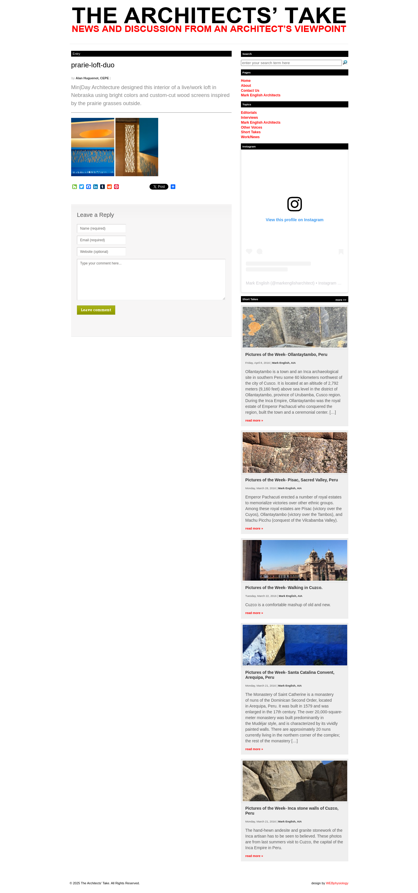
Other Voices (251, 127)
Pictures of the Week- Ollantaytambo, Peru (286, 354)
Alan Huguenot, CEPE (92, 78)
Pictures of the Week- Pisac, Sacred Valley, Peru (291, 480)
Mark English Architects (260, 95)
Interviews (249, 118)
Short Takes (251, 132)
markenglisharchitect (294, 283)
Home (246, 81)
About (246, 86)
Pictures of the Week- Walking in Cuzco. (283, 587)
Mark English (257, 283)
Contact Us (250, 91)
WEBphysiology (337, 883)
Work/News (250, 137)
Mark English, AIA (284, 362)
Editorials (249, 113)
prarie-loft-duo (92, 65)
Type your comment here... (151, 279)
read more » (254, 420)
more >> (341, 299)
